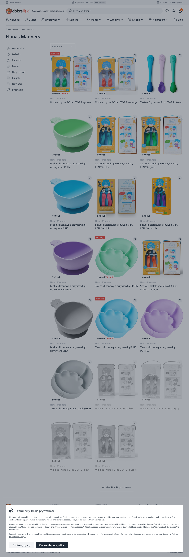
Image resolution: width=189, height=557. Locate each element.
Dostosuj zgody (22, 545)
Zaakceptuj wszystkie (52, 545)
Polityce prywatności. (109, 534)
